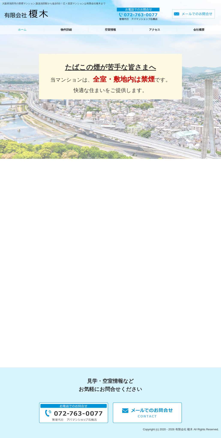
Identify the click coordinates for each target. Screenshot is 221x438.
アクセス (154, 29)
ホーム (22, 29)
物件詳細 (66, 29)
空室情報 (110, 29)
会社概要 (198, 29)
